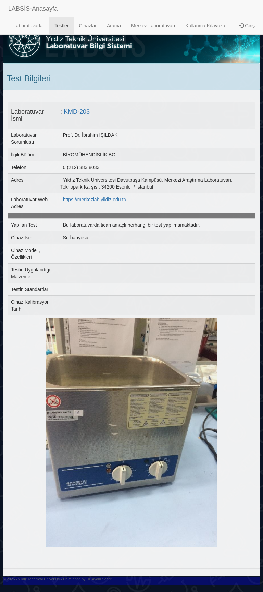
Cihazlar (88, 25)
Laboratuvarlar (28, 25)
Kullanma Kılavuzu (205, 25)
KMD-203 (77, 111)
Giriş (247, 25)
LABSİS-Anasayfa (33, 8)
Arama (114, 25)
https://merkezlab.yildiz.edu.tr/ (94, 199)
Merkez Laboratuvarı (153, 25)
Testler (61, 25)
